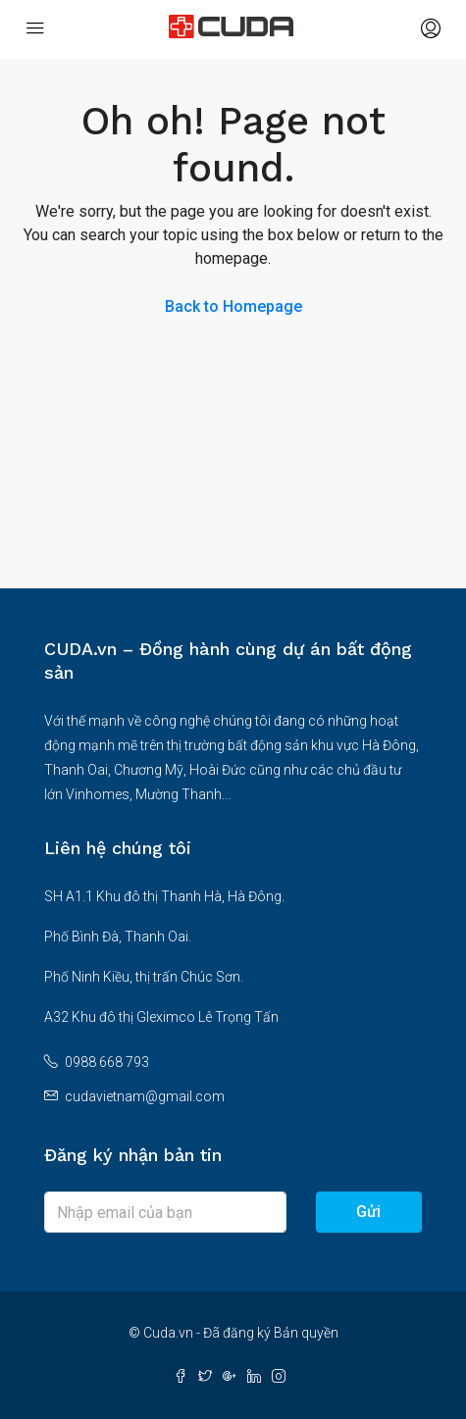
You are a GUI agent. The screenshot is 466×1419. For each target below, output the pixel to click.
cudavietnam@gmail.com (145, 1096)
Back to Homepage (233, 306)
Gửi (368, 1211)
